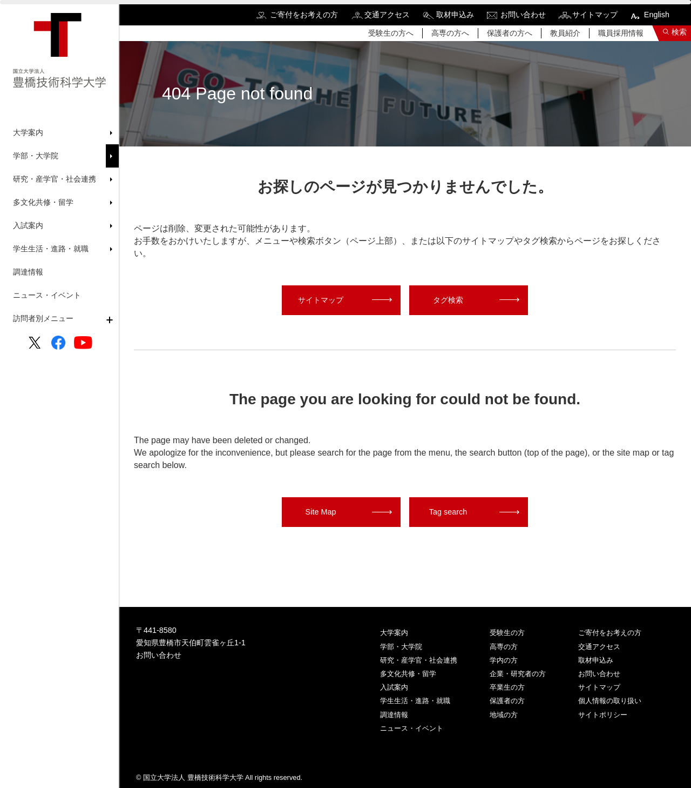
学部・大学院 (401, 647)
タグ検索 (448, 300)
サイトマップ (595, 14)
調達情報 (28, 272)
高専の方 (504, 647)
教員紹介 (565, 33)
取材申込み (455, 14)
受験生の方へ (391, 33)
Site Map (321, 511)
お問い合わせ (523, 14)
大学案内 (394, 633)
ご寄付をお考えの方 (304, 14)
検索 (679, 32)
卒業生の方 (507, 687)
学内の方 (504, 660)
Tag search (448, 511)
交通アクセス (387, 14)
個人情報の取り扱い (609, 701)
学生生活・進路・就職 (415, 701)
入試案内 (394, 687)
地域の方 (504, 715)
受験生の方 (507, 633)
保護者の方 (507, 701)
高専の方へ (450, 33)
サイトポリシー (602, 715)
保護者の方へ (509, 33)
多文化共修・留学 (408, 674)
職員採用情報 (620, 33)
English (656, 14)
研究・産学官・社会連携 (418, 660)
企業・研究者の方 (518, 674)
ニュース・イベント (47, 295)
